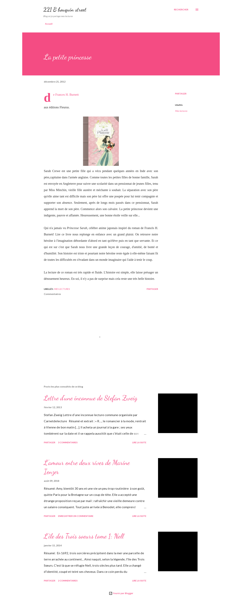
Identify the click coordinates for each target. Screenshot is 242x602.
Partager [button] (180, 93)
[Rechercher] (181, 9)
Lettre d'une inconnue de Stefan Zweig (90, 398)
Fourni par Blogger (121, 593)
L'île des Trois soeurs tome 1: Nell (84, 536)
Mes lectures (181, 111)
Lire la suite (139, 442)
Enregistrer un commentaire (75, 516)
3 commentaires (67, 442)
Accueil (48, 23)
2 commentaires (67, 580)
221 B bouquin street (64, 9)
